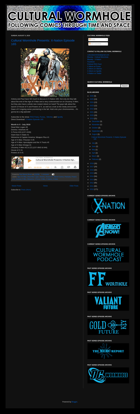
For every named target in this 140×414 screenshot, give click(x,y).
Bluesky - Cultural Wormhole (97, 57)
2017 (92, 167)
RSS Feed (34, 117)
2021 (92, 112)
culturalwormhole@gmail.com (98, 55)
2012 (92, 183)
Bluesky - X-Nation (94, 59)
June (94, 146)
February (95, 159)
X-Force (37, 179)
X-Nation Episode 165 (34, 119)
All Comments (95, 44)
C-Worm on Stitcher (94, 69)
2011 (92, 186)
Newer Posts (16, 186)
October (95, 128)
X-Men (43, 179)
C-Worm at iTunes (94, 66)
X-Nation (49, 179)
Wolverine (30, 179)
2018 (92, 163)
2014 (92, 176)
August (95, 134)
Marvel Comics (59, 177)
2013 (92, 180)
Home (45, 186)
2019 (92, 118)
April (94, 153)
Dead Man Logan (33, 177)
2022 (92, 109)
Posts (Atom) (26, 190)
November (96, 125)
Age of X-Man (21, 177)
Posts (92, 40)
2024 (92, 102)
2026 (92, 96)
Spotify (60, 117)
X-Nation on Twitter (94, 73)
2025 (92, 99)
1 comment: (45, 174)
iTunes (42, 117)
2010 (92, 189)
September (96, 131)
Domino (42, 177)
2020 (92, 115)
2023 (92, 106)
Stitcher (49, 117)
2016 (92, 170)
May (94, 150)
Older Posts (74, 186)
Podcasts (68, 177)
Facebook (91, 62)
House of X (49, 177)
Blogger (74, 402)
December (96, 121)
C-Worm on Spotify (94, 71)
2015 (92, 173)
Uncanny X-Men (21, 179)
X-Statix (55, 179)
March (94, 156)
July (93, 143)
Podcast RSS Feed (94, 64)
